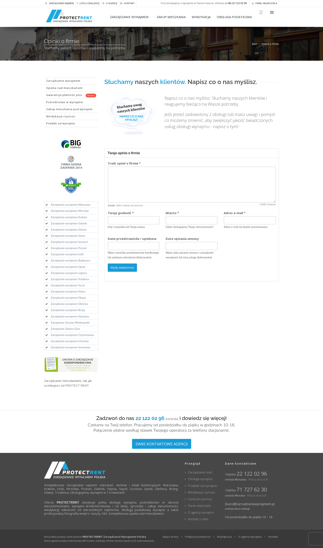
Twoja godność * (121, 213)
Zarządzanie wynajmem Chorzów (70, 341)
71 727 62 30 (252, 489)
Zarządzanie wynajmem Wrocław (70, 210)
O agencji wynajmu (201, 512)
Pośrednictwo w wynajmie (64, 102)
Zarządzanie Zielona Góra (65, 328)
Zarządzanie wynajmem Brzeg (68, 310)
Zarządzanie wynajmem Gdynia (68, 229)
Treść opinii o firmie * (124, 163)
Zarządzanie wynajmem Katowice (70, 316)
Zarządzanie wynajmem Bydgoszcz (70, 260)
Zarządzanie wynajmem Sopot (68, 235)
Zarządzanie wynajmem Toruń (68, 285)
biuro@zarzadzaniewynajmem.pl (250, 504)
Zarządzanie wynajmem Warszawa (70, 204)
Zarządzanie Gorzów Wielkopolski (70, 322)
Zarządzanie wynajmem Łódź (67, 254)
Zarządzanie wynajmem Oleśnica (69, 303)
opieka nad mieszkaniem (146, 513)
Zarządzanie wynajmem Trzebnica (70, 279)
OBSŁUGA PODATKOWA (240, 17)
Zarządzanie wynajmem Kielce (68, 291)
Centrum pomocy (200, 499)
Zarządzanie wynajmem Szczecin (69, 242)
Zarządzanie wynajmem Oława (68, 297)
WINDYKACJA (207, 17)
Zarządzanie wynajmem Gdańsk (69, 223)
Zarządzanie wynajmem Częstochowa (72, 335)
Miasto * (172, 213)
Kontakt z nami (198, 519)
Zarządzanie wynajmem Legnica (69, 273)
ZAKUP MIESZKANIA (177, 17)
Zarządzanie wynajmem (63, 81)
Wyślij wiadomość (122, 267)
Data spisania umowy (182, 239)
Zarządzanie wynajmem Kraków (69, 217)
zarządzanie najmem (82, 485)
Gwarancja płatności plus (71, 95)
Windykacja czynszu (60, 116)
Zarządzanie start (200, 472)
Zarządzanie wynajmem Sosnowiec (71, 347)
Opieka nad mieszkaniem (64, 88)
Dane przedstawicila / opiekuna (132, 239)
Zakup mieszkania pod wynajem (69, 109)
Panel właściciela (264, 3)
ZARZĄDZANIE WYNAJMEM (135, 17)
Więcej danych (258, 479)
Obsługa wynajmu (200, 479)
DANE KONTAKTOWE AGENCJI (162, 443)
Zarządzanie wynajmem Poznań (69, 248)
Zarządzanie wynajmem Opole (68, 266)
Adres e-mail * (235, 213)
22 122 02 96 (252, 473)
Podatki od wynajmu (60, 123)
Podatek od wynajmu (202, 486)
